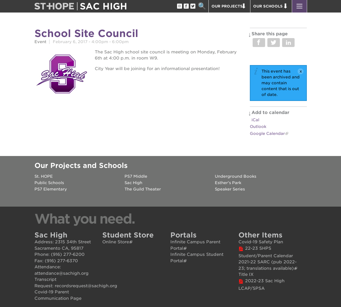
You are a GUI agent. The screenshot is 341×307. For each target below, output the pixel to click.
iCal (255, 120)
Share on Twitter (273, 42)
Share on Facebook (259, 42)
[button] (299, 6)
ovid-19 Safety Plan (262, 241)
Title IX (245, 274)
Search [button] (202, 6)
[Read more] (61, 75)
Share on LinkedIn (288, 42)
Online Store (115, 241)
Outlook (258, 126)
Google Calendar (267, 133)
